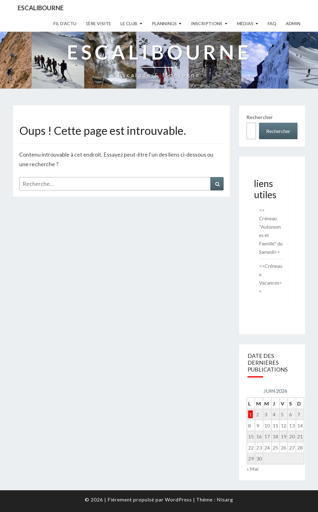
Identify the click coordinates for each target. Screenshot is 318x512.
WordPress (178, 499)
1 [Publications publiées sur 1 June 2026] (250, 414)
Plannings (164, 23)
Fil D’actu (64, 23)
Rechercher (260, 117)
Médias (245, 23)
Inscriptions (206, 23)
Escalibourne (41, 7)
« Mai (252, 469)
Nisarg (225, 499)
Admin (293, 23)
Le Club (128, 23)
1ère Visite (98, 23)
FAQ (272, 23)
